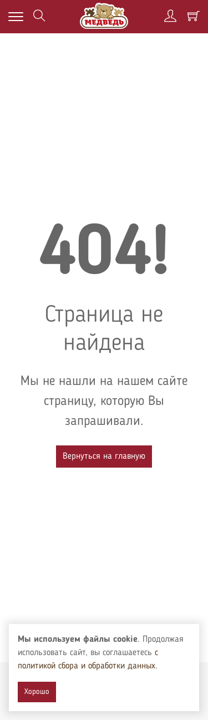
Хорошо (36, 692)
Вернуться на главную (104, 456)
